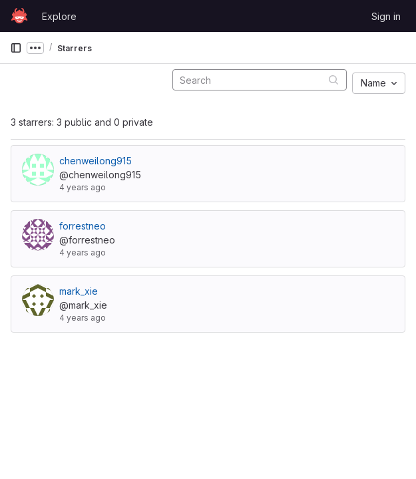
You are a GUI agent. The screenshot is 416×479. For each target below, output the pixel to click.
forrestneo (82, 226)
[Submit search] (333, 79)
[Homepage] (19, 16)
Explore (59, 16)
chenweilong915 (95, 160)
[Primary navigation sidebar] (16, 48)
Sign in (386, 16)
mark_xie (78, 291)
